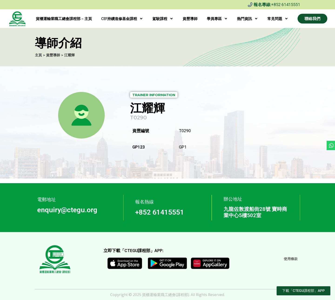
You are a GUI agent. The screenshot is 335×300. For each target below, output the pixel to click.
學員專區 (217, 18)
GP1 (183, 147)
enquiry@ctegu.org (67, 210)
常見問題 (277, 18)
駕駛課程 (162, 18)
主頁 (38, 55)
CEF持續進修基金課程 (122, 18)
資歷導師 (190, 18)
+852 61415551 (159, 212)
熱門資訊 (247, 18)
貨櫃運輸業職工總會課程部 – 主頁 (64, 18)
